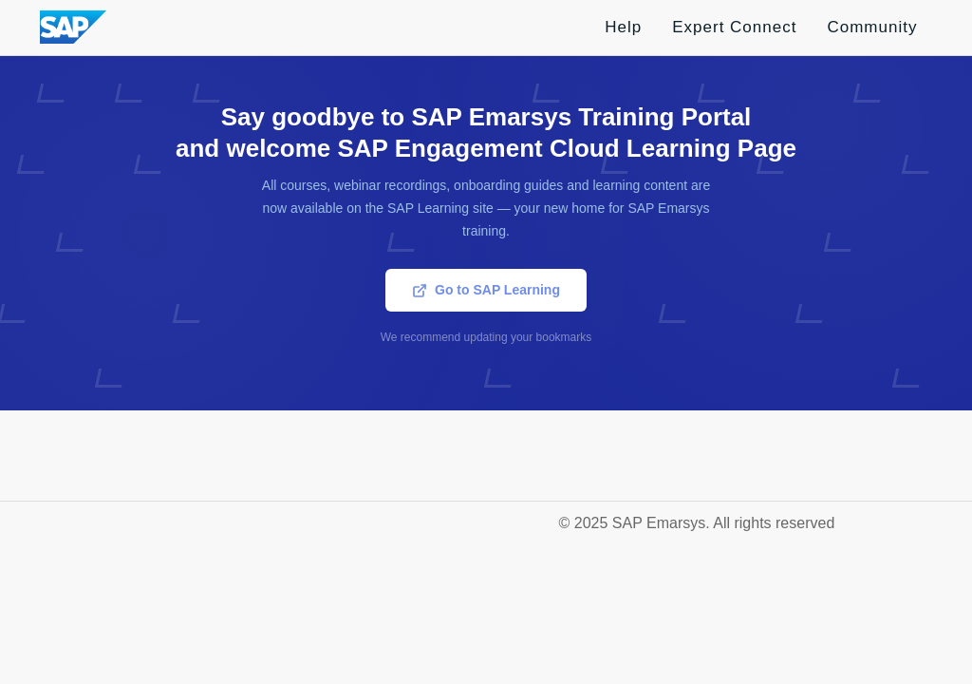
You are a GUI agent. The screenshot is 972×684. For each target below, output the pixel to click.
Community (872, 27)
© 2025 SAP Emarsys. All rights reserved (697, 523)
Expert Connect (734, 27)
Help (623, 27)
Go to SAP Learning (486, 290)
